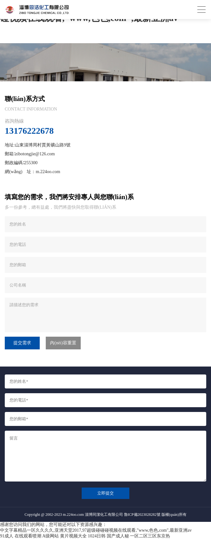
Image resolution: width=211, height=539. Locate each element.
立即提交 (105, 493)
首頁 (37, 39)
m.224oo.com (48, 171)
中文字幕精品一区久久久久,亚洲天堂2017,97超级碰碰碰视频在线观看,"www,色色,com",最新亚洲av (96, 530)
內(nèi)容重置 (63, 342)
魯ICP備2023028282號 (142, 514)
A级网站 (50, 536)
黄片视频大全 (73, 536)
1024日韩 (97, 536)
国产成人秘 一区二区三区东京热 (138, 536)
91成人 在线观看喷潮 (20, 536)
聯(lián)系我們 (57, 39)
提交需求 (22, 342)
